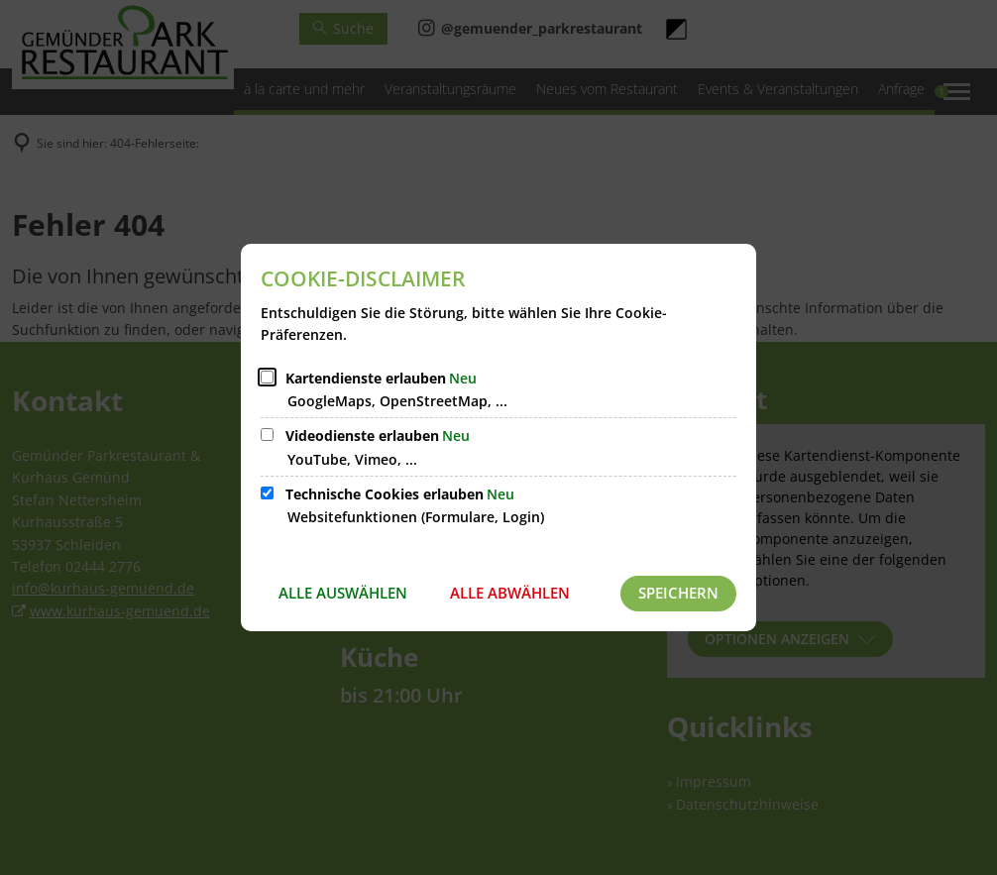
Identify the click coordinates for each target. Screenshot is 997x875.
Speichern (678, 592)
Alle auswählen (342, 592)
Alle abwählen (510, 592)
